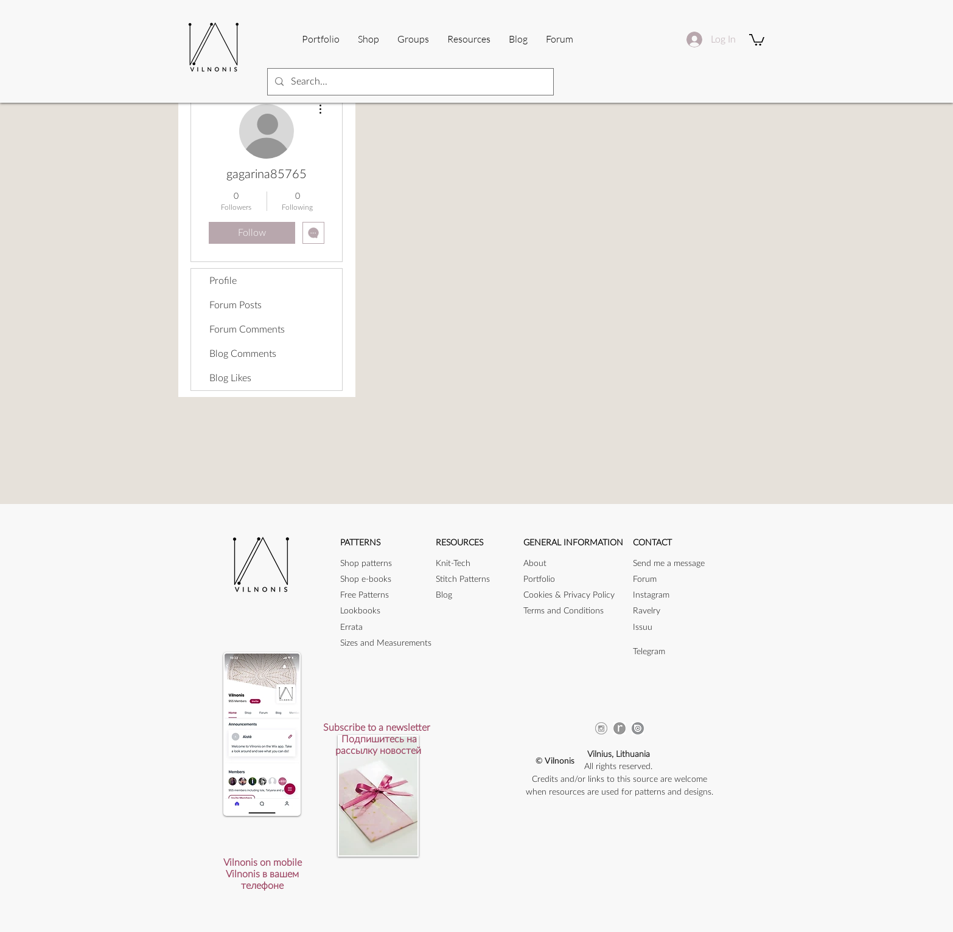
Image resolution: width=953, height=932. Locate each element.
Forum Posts (235, 305)
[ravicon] (619, 728)
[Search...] (409, 82)
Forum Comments (247, 329)
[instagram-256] (601, 728)
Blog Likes (230, 378)
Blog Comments (242, 354)
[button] (469, 39)
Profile (223, 281)
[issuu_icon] (638, 728)
